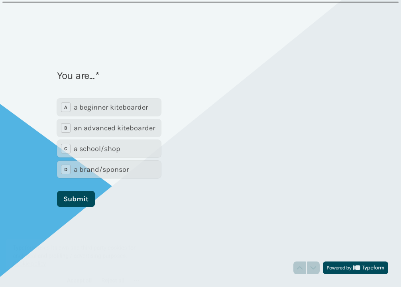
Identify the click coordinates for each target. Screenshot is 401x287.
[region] (78, 256)
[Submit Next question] (76, 199)
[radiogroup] (109, 138)
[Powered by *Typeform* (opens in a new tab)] (355, 267)
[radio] (109, 107)
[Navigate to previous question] (299, 267)
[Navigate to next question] (313, 267)
